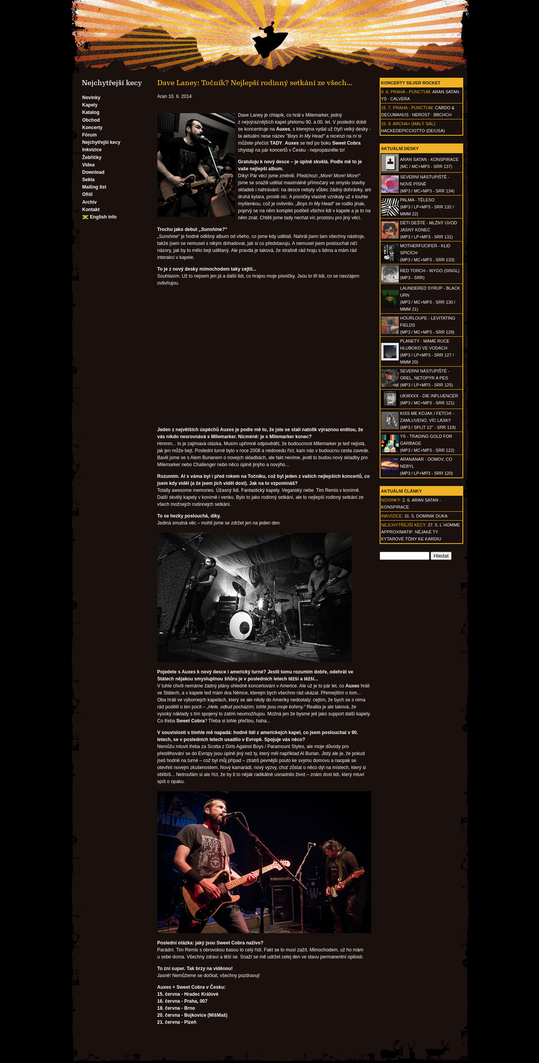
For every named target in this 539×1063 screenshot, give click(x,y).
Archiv (89, 202)
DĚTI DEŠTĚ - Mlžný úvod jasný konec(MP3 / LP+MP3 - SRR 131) (428, 229)
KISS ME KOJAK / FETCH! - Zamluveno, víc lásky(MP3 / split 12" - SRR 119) (428, 420)
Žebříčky (91, 157)
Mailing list (94, 187)
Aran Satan (446, 91)
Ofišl (87, 194)
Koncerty (92, 127)
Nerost (421, 114)
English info (103, 217)
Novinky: (391, 500)
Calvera (400, 98)
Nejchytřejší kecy (101, 142)
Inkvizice (92, 149)
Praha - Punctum (410, 91)
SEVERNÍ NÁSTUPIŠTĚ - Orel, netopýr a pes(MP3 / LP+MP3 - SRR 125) (426, 378)
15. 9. (386, 123)
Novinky (91, 97)
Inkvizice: (392, 516)
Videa (88, 165)
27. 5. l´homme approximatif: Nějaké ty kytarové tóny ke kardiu (420, 532)
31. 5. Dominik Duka (425, 516)
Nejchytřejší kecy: (404, 525)
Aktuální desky (400, 148)
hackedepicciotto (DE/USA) (413, 130)
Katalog (90, 112)
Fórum (89, 135)
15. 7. (386, 107)
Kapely (90, 105)
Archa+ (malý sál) (413, 123)
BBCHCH (442, 114)
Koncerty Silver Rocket (411, 82)
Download (93, 172)
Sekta (88, 179)
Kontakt (91, 209)
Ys (384, 98)
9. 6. (385, 91)
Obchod (91, 120)
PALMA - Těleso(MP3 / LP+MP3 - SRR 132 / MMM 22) (427, 207)
